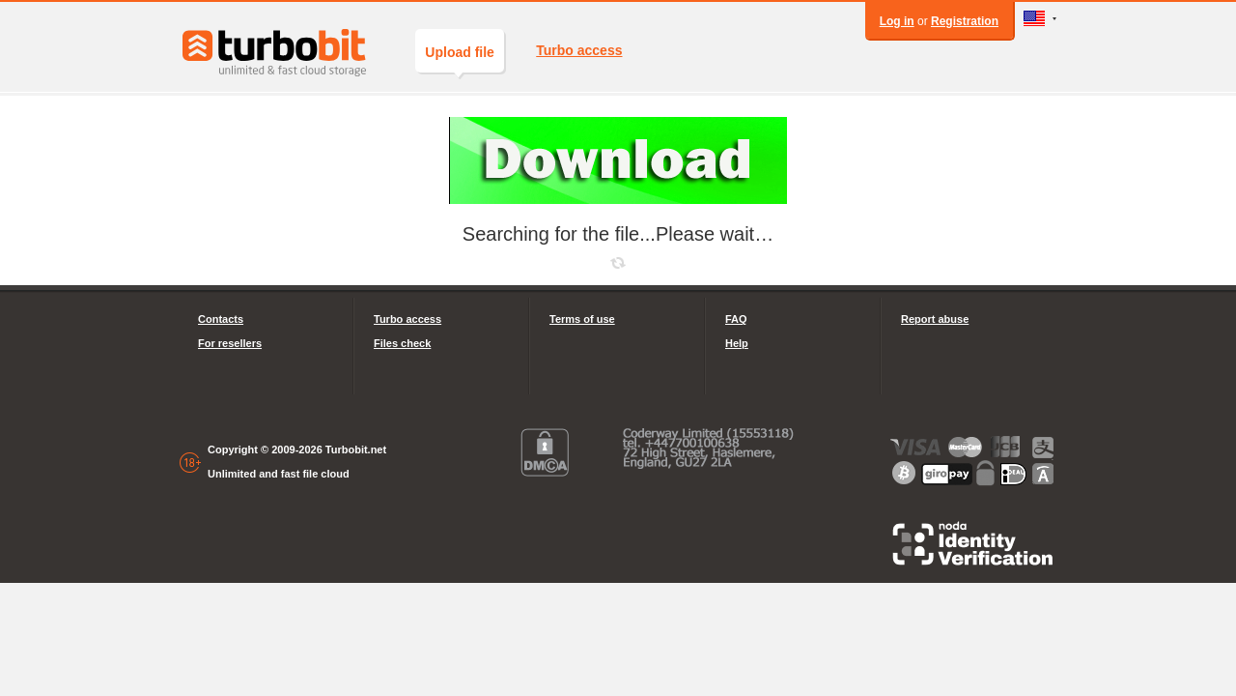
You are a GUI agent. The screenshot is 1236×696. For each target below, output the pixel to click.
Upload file (459, 58)
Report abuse (935, 319)
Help (736, 343)
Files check (402, 343)
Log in (897, 21)
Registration (964, 21)
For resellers (230, 343)
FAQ (736, 319)
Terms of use (582, 319)
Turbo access (579, 50)
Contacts (220, 319)
